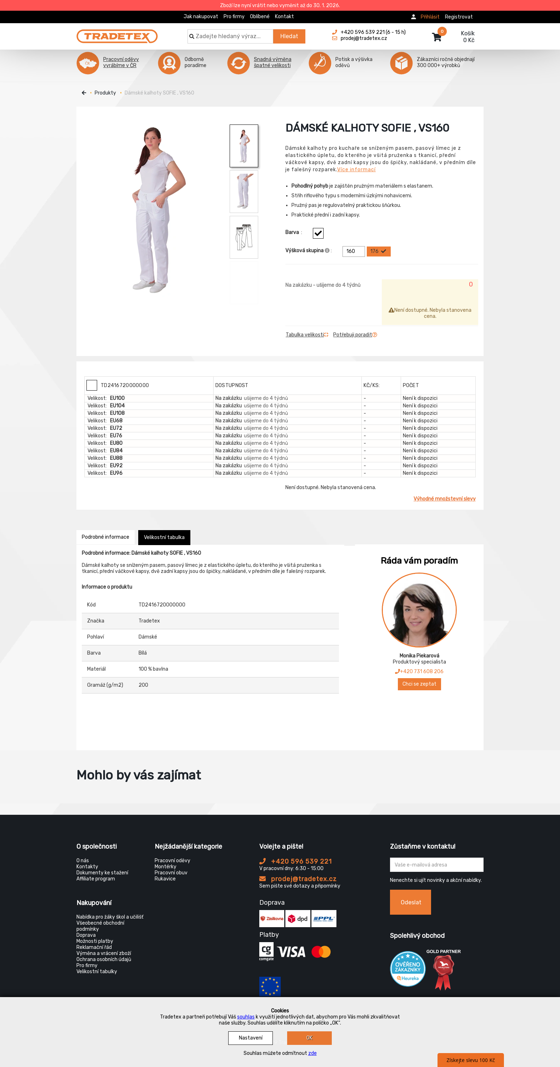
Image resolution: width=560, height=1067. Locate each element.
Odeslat (411, 902)
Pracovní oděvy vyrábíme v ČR (121, 62)
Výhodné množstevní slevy (445, 499)
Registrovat (459, 17)
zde (312, 1053)
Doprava (86, 935)
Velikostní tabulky (96, 972)
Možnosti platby (94, 941)
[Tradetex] (117, 33)
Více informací (356, 170)
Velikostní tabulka (164, 537)
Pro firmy (234, 17)
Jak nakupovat (201, 17)
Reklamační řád (94, 947)
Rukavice (165, 879)
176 (378, 251)
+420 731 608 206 (419, 672)
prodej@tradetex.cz (298, 879)
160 (354, 251)
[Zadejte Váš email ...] (437, 865)
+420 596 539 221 (295, 861)
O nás (82, 861)
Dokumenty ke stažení (102, 873)
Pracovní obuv (171, 873)
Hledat (289, 36)
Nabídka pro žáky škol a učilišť (109, 917)
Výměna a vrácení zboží (103, 953)
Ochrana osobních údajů (103, 959)
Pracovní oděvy (172, 861)
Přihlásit (430, 17)
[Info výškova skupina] (327, 251)
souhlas (246, 1017)
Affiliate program (95, 879)
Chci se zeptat (419, 684)
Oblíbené (260, 17)
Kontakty (87, 867)
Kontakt (284, 17)
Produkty (105, 93)
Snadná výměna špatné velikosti (272, 62)
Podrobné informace (105, 537)
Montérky (165, 867)
